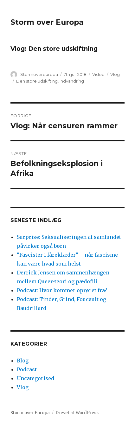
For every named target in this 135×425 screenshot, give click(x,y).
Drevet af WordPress (77, 412)
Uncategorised (35, 378)
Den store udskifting (37, 81)
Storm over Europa (47, 22)
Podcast (27, 369)
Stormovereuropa (39, 74)
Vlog (115, 74)
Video (98, 74)
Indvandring (72, 81)
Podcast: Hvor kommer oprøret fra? (62, 290)
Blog (23, 360)
